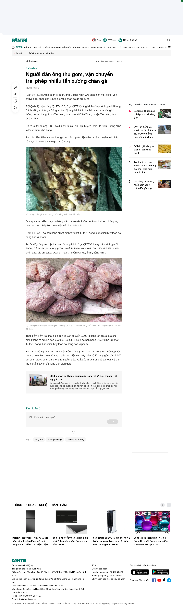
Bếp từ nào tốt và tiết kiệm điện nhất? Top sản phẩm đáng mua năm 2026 (70, 541)
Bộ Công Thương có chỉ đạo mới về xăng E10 (144, 114)
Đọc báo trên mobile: (143, 565)
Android (160, 572)
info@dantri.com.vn (27, 599)
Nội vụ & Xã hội (127, 40)
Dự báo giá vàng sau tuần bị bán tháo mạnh (144, 149)
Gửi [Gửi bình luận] (112, 421)
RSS (94, 565)
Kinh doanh (32, 61)
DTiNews (109, 40)
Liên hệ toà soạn (99, 569)
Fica (96, 40)
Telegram (169, 580)
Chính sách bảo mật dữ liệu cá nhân (108, 579)
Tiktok (164, 580)
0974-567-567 (34, 596)
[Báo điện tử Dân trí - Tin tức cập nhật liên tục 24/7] (19, 40)
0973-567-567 (56, 585)
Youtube (159, 580)
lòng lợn (39, 439)
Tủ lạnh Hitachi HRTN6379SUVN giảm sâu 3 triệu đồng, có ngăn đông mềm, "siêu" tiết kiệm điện (30, 541)
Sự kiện (19, 53)
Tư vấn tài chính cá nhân (41, 53)
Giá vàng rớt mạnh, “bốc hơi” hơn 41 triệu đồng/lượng (144, 185)
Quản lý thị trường (75, 439)
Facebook (154, 580)
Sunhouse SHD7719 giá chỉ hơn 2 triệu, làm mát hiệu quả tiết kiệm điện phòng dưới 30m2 (111, 541)
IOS (140, 572)
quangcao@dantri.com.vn (110, 575)
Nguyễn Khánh (32, 88)
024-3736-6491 (29, 585)
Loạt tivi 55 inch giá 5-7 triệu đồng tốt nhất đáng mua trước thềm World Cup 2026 (151, 541)
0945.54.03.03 (116, 572)
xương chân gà (55, 439)
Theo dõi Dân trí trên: (140, 580)
